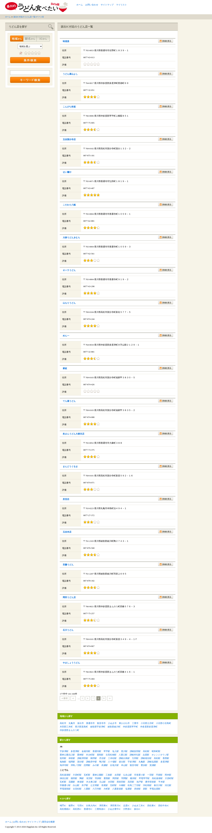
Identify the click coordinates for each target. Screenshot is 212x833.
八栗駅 (87, 789)
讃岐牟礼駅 (135, 754)
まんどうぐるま (70, 466)
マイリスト (121, 4)
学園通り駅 (65, 785)
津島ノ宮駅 (76, 765)
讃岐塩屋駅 (152, 761)
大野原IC (127, 809)
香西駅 (166, 758)
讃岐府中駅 (91, 761)
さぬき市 (112, 723)
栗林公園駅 (98, 775)
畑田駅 (74, 778)
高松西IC (77, 809)
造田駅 (63, 758)
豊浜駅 (144, 765)
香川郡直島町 (81, 726)
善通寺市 (90, 723)
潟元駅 (168, 785)
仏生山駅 (127, 775)
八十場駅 (112, 761)
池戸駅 (139, 782)
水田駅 (111, 782)
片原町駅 (77, 775)
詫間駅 (87, 765)
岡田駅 (115, 778)
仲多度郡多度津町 (149, 726)
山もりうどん (69, 303)
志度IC (126, 805)
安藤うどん (68, 564)
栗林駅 (80, 754)
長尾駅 (104, 785)
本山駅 (124, 765)
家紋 (65, 368)
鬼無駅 (63, 761)
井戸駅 (85, 785)
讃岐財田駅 (135, 751)
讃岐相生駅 (146, 758)
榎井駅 (133, 778)
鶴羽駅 (93, 758)
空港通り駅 (139, 775)
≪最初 (64, 698)
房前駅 (137, 789)
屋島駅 (100, 754)
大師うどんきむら (71, 237)
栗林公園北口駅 (67, 754)
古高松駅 (77, 789)
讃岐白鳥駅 (124, 758)
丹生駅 (102, 758)
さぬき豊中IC (114, 809)
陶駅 (82, 778)
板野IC (72, 805)
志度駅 (146, 754)
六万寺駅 (97, 789)
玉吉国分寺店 (69, 139)
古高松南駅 (111, 754)
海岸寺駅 (64, 765)
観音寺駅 (134, 765)
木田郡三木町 (66, 726)
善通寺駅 (97, 751)
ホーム (79, 4)
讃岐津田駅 (82, 758)
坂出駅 (122, 761)
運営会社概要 (48, 822)
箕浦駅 (153, 765)
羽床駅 (98, 778)
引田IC (80, 805)
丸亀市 (72, 723)
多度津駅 (75, 751)
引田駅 (135, 758)
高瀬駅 (104, 765)
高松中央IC (163, 805)
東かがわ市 (124, 723)
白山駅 (76, 785)
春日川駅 (158, 785)
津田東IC (103, 805)
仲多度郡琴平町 (130, 726)
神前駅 (72, 758)
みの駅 (96, 765)
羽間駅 (124, 778)
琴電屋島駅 (65, 789)
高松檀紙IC (65, 809)
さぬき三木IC (138, 805)
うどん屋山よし (70, 74)
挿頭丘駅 (64, 778)
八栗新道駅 (117, 789)
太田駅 (117, 775)
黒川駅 (124, 751)
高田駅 (131, 782)
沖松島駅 (147, 785)
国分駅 (80, 761)
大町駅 (107, 789)
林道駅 (80, 782)
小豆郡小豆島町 (163, 723)
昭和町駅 (156, 751)
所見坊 (66, 499)
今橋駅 (122, 785)
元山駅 (102, 782)
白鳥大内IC (91, 805)
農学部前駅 (150, 782)
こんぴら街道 (69, 106)
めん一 (66, 335)
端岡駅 (72, 761)
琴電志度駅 (155, 789)
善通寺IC (88, 809)
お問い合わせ (91, 4)
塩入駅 (115, 751)
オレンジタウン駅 (160, 754)
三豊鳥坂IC (100, 809)
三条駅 (109, 775)
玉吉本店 (67, 532)
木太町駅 (90, 754)
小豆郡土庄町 (147, 723)
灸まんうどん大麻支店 (73, 434)
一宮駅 (150, 775)
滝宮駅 (89, 778)
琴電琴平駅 (144, 778)
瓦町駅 (87, 775)
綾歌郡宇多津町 (97, 726)
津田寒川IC (115, 805)
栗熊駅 (107, 778)
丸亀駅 (142, 761)
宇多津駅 (64, 751)
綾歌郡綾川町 (114, 726)
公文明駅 (94, 785)
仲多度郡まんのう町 (69, 730)
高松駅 (146, 751)
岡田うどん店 (69, 597)
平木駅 (161, 782)
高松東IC (151, 805)
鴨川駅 (102, 761)
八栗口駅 (123, 754)
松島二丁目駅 (134, 785)
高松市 (63, 723)
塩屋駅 (128, 789)
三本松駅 (112, 758)
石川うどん (68, 630)
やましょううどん (71, 662)
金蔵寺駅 (86, 751)
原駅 (145, 789)
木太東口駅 (91, 782)
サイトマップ (107, 4)
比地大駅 (114, 765)
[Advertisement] (168, 7)
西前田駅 (121, 782)
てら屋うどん (69, 401)
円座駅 (159, 775)
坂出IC (137, 809)
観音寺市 (101, 723)
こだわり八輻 (69, 205)
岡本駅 (168, 775)
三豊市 (135, 723)
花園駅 (72, 782)
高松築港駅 (65, 775)
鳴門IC (63, 805)
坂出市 (80, 723)
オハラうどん (69, 270)
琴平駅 (107, 751)
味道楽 (66, 41)
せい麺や (67, 172)
